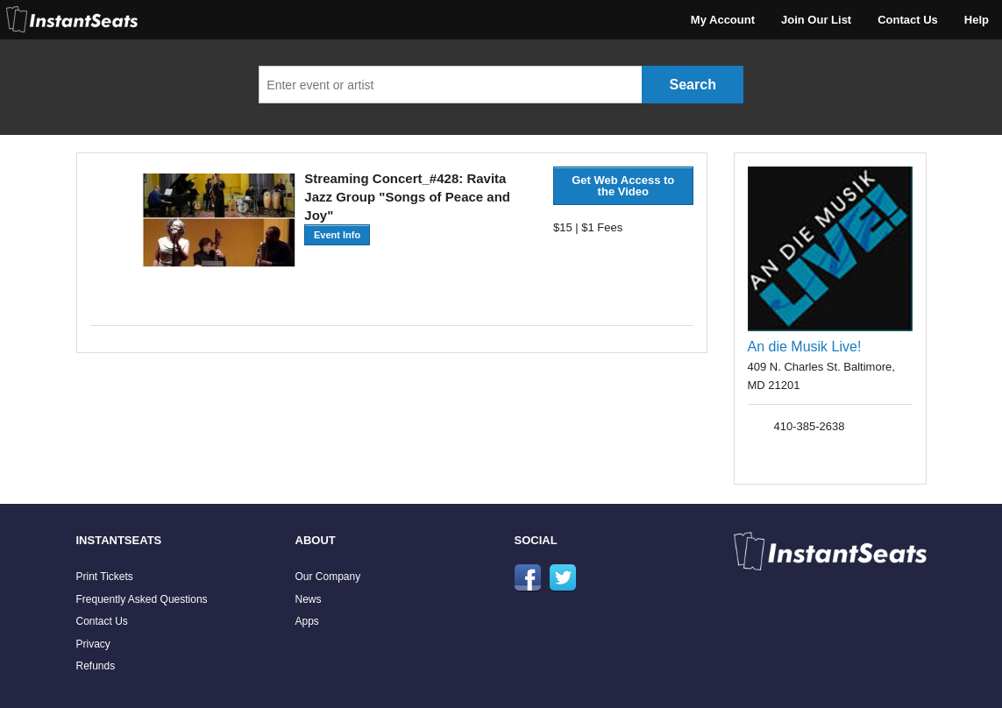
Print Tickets (104, 576)
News (308, 599)
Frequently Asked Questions (142, 599)
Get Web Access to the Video (623, 185)
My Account (723, 19)
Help (976, 19)
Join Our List (816, 19)
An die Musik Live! (805, 346)
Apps (307, 621)
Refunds (96, 666)
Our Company (328, 576)
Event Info (337, 235)
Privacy (93, 644)
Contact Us (908, 19)
